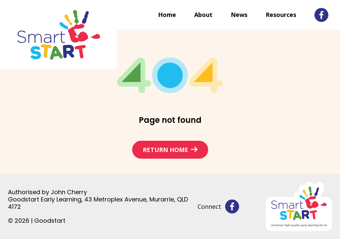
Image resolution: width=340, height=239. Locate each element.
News (239, 15)
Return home (165, 150)
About (203, 15)
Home (167, 15)
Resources (281, 15)
